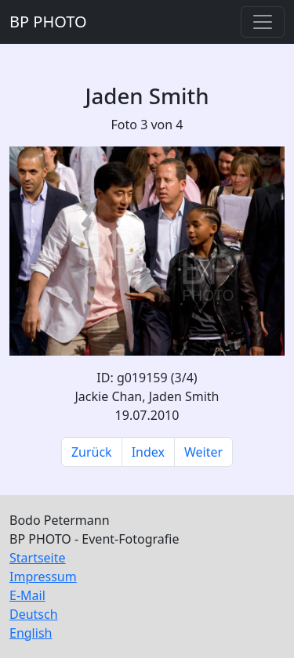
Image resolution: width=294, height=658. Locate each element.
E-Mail (27, 595)
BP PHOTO (48, 21)
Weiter (203, 452)
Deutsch (33, 614)
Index (148, 452)
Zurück (91, 452)
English (30, 633)
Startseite (37, 557)
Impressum (43, 576)
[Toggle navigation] (263, 22)
